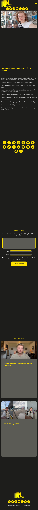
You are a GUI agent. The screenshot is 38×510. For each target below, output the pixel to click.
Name (7, 253)
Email (7, 256)
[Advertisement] (16, 45)
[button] (36, 4)
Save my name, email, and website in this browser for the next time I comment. (20, 260)
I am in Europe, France (11, 426)
